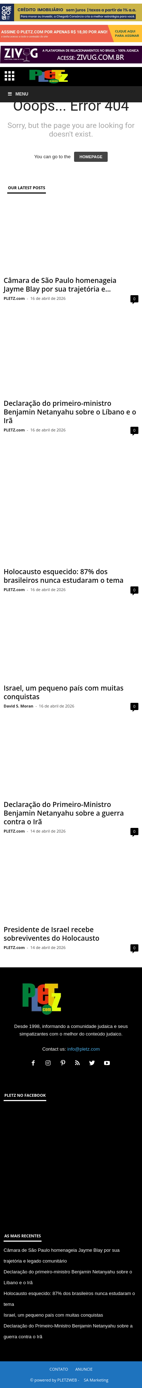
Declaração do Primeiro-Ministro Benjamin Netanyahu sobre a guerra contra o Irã (64, 813)
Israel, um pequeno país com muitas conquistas (64, 692)
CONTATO (59, 1369)
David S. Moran (18, 706)
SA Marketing (96, 1380)
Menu (17, 94)
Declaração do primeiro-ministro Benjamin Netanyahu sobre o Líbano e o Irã (70, 412)
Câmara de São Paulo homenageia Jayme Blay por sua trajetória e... (60, 285)
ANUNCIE (83, 1369)
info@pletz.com (83, 1049)
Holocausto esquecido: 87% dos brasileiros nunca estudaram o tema (64, 576)
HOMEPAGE (90, 157)
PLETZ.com (14, 298)
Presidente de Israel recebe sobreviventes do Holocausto (51, 934)
